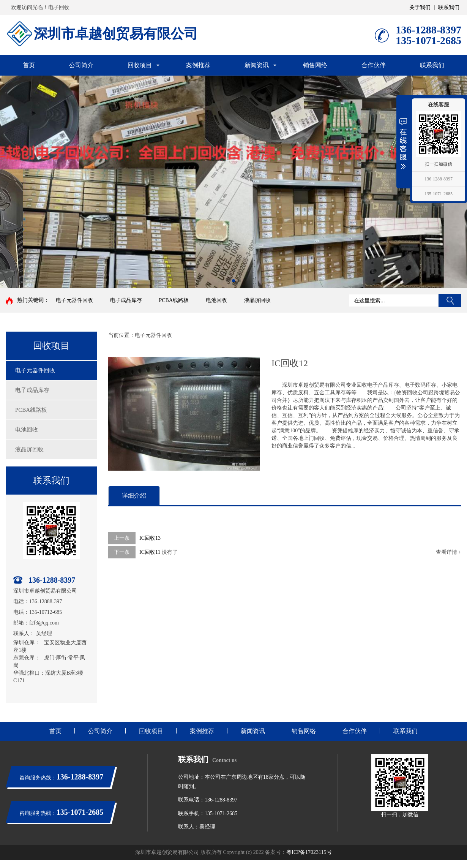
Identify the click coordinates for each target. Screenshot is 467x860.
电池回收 (216, 300)
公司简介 (81, 65)
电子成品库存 (126, 300)
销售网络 (315, 65)
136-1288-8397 (438, 179)
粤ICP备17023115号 (308, 852)
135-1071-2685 (438, 193)
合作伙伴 (373, 65)
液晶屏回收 (257, 300)
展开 (403, 143)
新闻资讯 (257, 65)
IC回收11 (149, 552)
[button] (227, 280)
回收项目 (140, 65)
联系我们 (448, 7)
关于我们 (420, 7)
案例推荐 (198, 65)
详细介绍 (134, 495)
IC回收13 (150, 538)
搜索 (450, 300)
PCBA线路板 (174, 300)
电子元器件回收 (74, 300)
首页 (29, 65)
